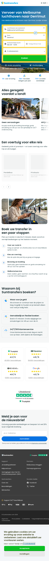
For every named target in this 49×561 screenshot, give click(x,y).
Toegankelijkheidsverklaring (40, 519)
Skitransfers (6, 490)
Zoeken (24, 58)
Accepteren (25, 548)
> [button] (44, 27)
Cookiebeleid (26, 519)
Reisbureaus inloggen (34, 465)
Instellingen (24, 554)
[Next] (9, 187)
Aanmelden (24, 439)
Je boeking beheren (9, 465)
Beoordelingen (7, 486)
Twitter (31, 486)
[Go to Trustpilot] (38, 455)
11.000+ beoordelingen (13, 378)
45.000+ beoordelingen (12, 360)
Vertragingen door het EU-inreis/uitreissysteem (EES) (11, 473)
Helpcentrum (6, 468)
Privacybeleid (16, 519)
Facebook (32, 483)
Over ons (5, 483)
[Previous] (4, 187)
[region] (24, 543)
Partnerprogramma (34, 468)
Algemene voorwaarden (39, 443)
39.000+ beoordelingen (36, 360)
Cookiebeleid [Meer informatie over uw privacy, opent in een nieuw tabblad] (29, 544)
